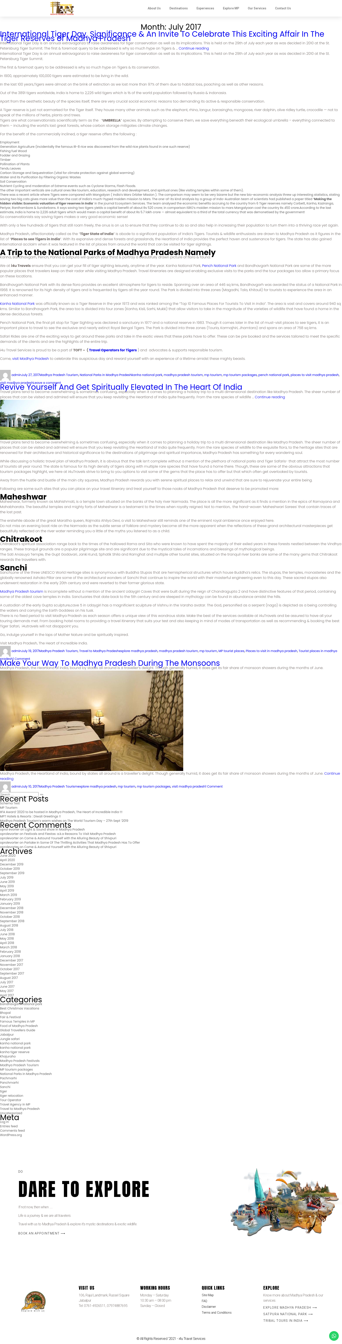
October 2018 (10, 917)
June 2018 (7, 934)
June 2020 (7, 855)
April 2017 (7, 995)
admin (17, 375)
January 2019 (10, 903)
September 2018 (12, 921)
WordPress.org (11, 1135)
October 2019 (10, 869)
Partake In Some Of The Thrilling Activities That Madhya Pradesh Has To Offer (82, 842)
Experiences (205, 8)
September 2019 (12, 873)
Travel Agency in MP (15, 1104)
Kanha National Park (17, 303)
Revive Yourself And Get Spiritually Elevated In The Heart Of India (121, 387)
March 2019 (8, 895)
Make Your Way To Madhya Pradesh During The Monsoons (110, 663)
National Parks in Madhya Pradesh (106, 375)
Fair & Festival (10, 1017)
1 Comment (214, 786)
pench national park (273, 375)
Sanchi (5, 1087)
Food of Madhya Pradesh (19, 1026)
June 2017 (7, 986)
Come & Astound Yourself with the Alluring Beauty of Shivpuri (70, 838)
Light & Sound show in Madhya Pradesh (55, 829)
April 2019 (7, 890)
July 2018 (7, 930)
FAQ (205, 1302)
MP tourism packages (16, 1069)
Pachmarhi (8, 1078)
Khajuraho (8, 1056)
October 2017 (10, 969)
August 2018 (9, 925)
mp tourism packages (240, 375)
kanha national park (147, 375)
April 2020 (7, 860)
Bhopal (5, 1013)
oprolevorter (9, 834)
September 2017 (12, 973)
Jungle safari (10, 1039)
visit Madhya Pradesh (30, 358)
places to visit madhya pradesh (315, 375)
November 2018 (11, 912)
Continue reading (194, 48)
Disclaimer (209, 1308)
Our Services (257, 8)
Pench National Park (219, 265)
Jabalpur (7, 1034)
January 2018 (10, 956)
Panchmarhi (9, 1082)
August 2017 (9, 978)
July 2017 (6, 982)
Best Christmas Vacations (19, 1008)
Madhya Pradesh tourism (21, 591)
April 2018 (7, 943)
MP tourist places (232, 651)
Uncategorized (11, 1113)
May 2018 (7, 938)
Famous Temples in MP (17, 1021)
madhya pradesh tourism (183, 375)
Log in (4, 1122)
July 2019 (7, 877)
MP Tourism (8, 807)
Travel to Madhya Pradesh (99, 651)
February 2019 (10, 899)
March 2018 (8, 947)
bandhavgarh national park (21, 1004)
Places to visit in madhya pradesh (271, 651)
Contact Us (283, 8)
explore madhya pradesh (138, 651)
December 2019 (11, 864)
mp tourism (213, 375)
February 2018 (10, 951)
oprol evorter (10, 829)
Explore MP (231, 8)
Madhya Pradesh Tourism (58, 375)
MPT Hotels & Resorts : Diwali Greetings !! (30, 816)
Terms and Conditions (217, 1314)
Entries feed (9, 1126)
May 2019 (7, 886)
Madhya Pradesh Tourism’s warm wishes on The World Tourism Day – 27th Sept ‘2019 (64, 821)
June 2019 (7, 882)
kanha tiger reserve (14, 1052)
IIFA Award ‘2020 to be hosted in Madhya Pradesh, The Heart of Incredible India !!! (61, 812)
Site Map (208, 1295)
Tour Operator (10, 1100)
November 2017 (11, 965)
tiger (3, 1091)
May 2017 (7, 991)
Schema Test (10, 803)
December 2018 (11, 908)
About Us (154, 8)
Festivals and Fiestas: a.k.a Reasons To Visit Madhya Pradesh (70, 834)
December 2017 (11, 960)
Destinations (178, 8)
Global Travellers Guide (17, 1030)
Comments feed (12, 1130)
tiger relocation (11, 1095)
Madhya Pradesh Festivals (20, 1061)
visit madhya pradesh (188, 786)
